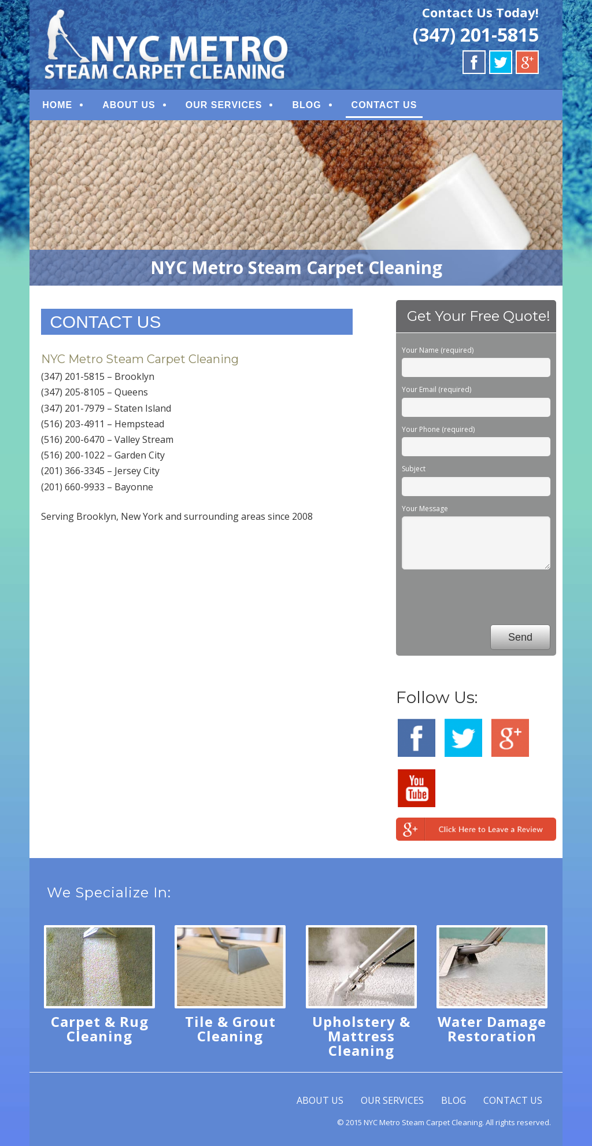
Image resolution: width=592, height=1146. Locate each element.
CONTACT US (384, 105)
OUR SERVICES (224, 105)
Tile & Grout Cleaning (230, 1028)
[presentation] (490, 599)
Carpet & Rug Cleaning (100, 1028)
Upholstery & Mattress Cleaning (361, 1036)
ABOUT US (129, 105)
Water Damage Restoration (492, 1028)
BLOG (306, 105)
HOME (57, 105)
